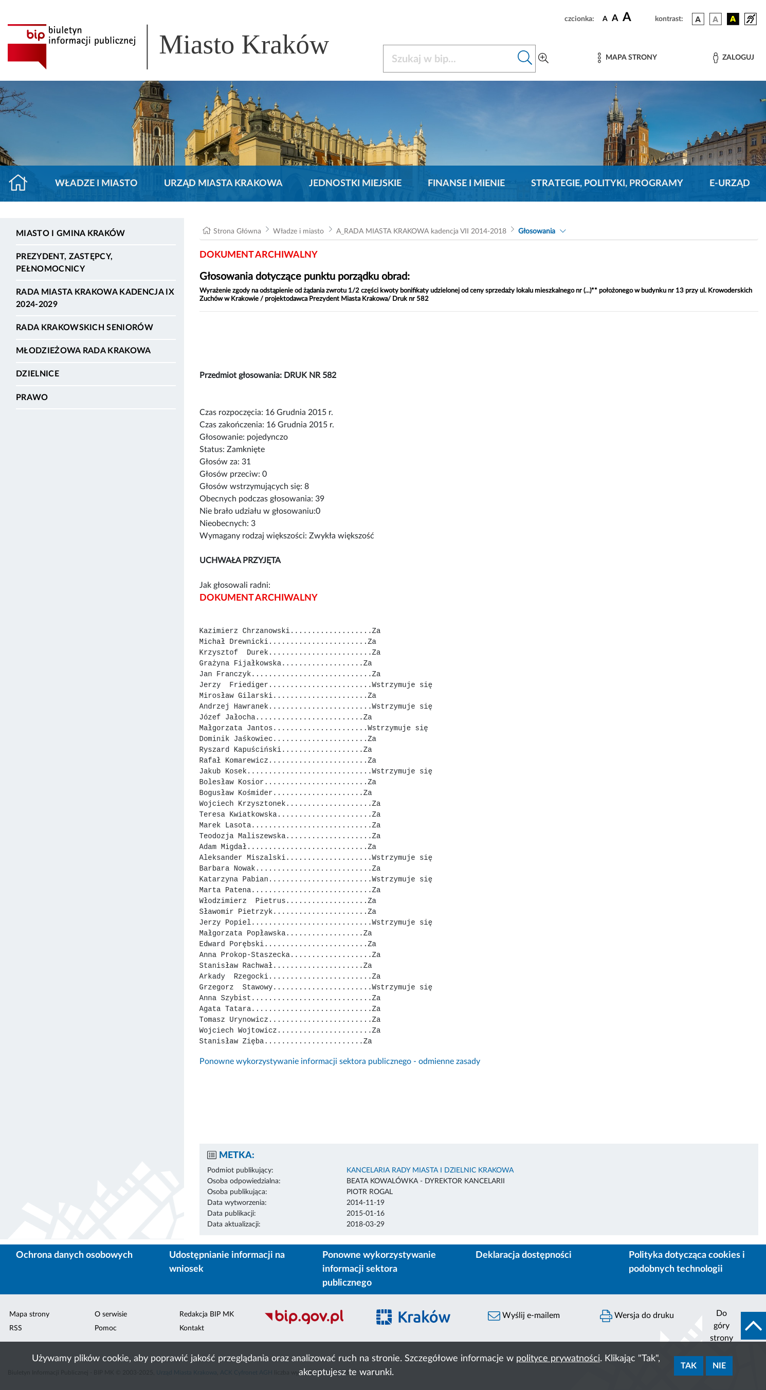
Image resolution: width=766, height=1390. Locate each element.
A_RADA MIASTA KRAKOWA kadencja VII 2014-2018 (421, 231)
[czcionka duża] (637, 17)
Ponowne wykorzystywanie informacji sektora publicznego (379, 1269)
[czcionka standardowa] (605, 18)
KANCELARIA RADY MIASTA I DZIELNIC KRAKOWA (430, 1170)
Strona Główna (237, 231)
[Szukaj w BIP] (449, 59)
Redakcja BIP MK (206, 1314)
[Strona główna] (22, 183)
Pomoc (106, 1328)
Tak (689, 1366)
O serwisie (111, 1314)
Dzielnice (37, 374)
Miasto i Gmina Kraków (70, 233)
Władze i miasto (96, 183)
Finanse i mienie (466, 183)
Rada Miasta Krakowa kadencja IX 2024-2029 (95, 298)
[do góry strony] (734, 1325)
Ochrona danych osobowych (74, 1255)
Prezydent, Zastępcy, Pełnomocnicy (64, 262)
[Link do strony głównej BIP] (183, 46)
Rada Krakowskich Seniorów (84, 327)
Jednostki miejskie (355, 183)
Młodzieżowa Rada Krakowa (83, 351)
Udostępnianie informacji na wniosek (227, 1262)
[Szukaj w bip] (525, 59)
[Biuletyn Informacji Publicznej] (311, 1322)
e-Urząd (729, 183)
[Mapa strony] (627, 57)
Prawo (32, 397)
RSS (15, 1328)
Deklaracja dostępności (524, 1255)
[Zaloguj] (733, 57)
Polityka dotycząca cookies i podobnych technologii (687, 1262)
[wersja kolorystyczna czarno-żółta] (733, 19)
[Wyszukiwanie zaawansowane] (543, 58)
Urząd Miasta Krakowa (223, 183)
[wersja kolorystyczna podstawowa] (698, 19)
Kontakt (191, 1328)
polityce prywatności (558, 1358)
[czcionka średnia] (615, 19)
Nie (719, 1366)
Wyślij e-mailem (524, 1316)
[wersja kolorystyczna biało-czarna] (715, 19)
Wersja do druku (637, 1316)
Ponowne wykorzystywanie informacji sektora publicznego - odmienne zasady (339, 1061)
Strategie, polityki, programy (607, 183)
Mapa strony (29, 1314)
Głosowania (536, 231)
